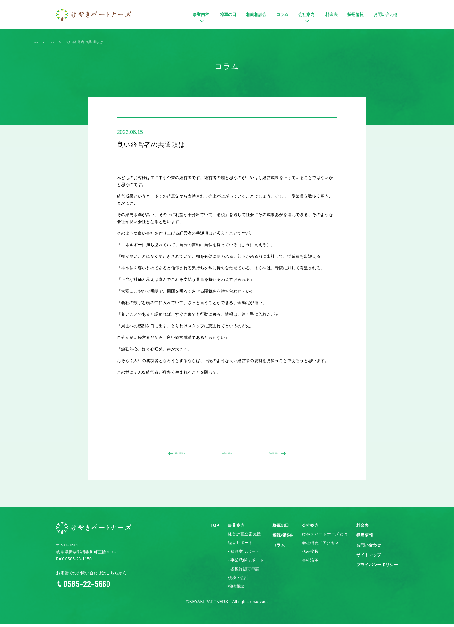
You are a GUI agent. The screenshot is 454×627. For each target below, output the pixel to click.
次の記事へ (278, 455)
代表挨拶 (310, 555)
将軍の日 (228, 14)
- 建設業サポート (244, 555)
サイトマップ (368, 558)
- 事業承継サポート (246, 563)
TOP (214, 529)
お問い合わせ (386, 14)
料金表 (331, 14)
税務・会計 (238, 581)
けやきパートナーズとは (325, 537)
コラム (282, 14)
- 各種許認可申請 (244, 572)
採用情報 (355, 14)
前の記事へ (175, 455)
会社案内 (307, 23)
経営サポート (240, 546)
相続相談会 (256, 14)
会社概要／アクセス (320, 546)
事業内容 (201, 23)
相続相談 (236, 589)
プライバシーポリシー (377, 568)
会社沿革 (310, 563)
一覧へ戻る (227, 455)
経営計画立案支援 (244, 537)
